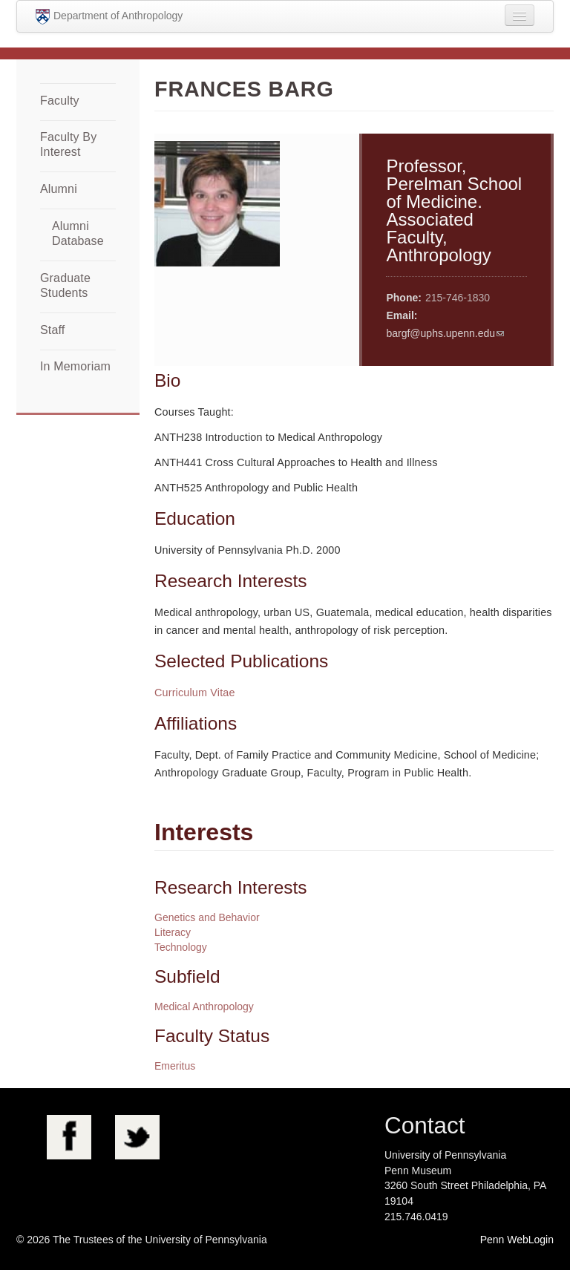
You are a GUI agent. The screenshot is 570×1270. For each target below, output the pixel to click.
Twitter (137, 1137)
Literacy (172, 932)
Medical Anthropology (204, 1006)
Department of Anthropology (109, 16)
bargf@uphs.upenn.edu (440, 333)
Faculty (59, 100)
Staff (52, 330)
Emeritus (174, 1066)
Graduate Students (65, 285)
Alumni (58, 189)
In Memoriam (75, 366)
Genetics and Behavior (207, 917)
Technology (180, 947)
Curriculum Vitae (194, 692)
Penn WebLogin (517, 1240)
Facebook (69, 1137)
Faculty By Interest (68, 144)
